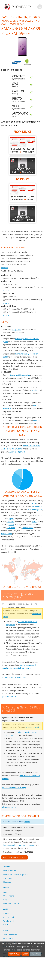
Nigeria (11, 518)
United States (27, 527)
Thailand (35, 390)
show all (4, 267)
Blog (5, 899)
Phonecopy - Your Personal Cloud (18, 7)
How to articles (9, 870)
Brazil (34, 521)
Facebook (7, 903)
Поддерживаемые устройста (15, 874)
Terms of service (10, 934)
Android (6, 913)
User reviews (8, 896)
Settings (36, 954)
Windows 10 (8, 921)
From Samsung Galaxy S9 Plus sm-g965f (22, 145)
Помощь (7, 882)
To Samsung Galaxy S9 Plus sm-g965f (22, 192)
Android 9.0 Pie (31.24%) (11, 449)
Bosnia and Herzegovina (20, 375)
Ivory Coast (16, 329)
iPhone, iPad (8, 917)
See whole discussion (14, 857)
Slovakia (10, 521)
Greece (11, 524)
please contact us (9, 696)
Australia (11, 527)
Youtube (15, 903)
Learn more (36, 950)
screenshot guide (33, 727)
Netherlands (37, 506)
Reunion (36, 420)
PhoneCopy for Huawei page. (14, 677)
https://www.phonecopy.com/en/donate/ (19, 845)
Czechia (33, 503)
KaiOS (5, 924)
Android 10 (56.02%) (31, 445)
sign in (27, 822)
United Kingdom (35, 509)
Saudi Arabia (6, 533)
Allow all (14, 954)
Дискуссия (7, 878)
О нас (5, 892)
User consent (8, 938)
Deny (25, 954)
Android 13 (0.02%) (17, 452)
